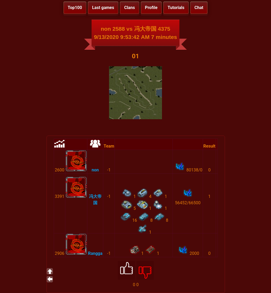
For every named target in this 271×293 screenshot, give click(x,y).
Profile (151, 7)
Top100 (75, 7)
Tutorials (176, 7)
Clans (129, 7)
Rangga (95, 253)
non (95, 169)
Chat (199, 7)
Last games (103, 7)
